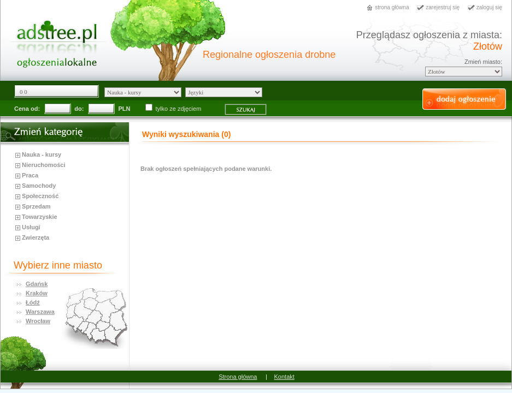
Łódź (33, 302)
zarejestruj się (443, 7)
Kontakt (284, 376)
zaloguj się (489, 7)
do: (79, 108)
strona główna (392, 7)
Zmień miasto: (483, 61)
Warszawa (40, 311)
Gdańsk (37, 284)
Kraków (37, 293)
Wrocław (38, 321)
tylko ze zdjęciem (174, 108)
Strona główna (238, 376)
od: (35, 108)
